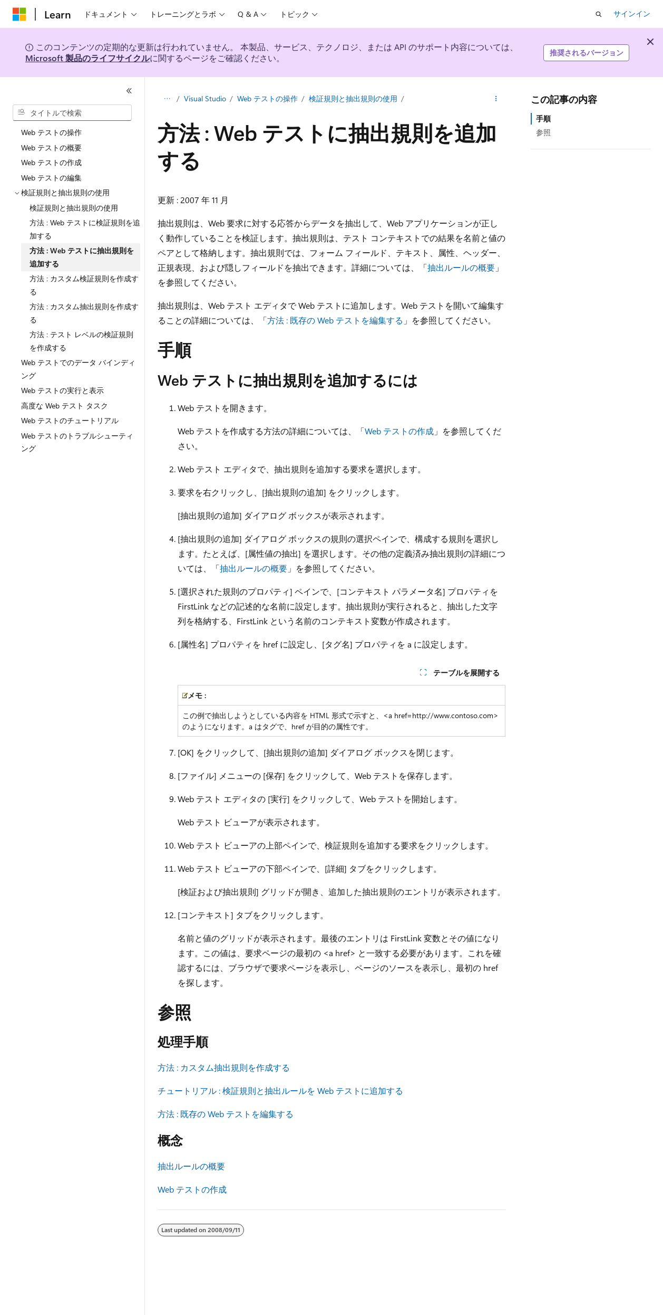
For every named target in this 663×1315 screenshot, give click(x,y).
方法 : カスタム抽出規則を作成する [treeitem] (84, 313)
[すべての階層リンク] (167, 98)
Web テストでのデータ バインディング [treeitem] (78, 368)
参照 (543, 132)
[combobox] (72, 112)
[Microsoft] (19, 14)
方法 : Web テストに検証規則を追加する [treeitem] (85, 229)
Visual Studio (205, 98)
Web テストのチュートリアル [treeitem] (70, 420)
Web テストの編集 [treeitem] (51, 178)
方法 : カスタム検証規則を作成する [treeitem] (84, 285)
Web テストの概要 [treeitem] (51, 147)
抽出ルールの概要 (461, 267)
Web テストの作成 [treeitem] (51, 162)
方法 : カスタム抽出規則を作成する (224, 1067)
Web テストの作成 (399, 430)
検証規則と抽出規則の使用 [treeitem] (74, 208)
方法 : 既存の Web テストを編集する (335, 320)
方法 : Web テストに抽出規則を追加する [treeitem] (82, 257)
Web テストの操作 (267, 98)
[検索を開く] (598, 14)
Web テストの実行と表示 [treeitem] (62, 390)
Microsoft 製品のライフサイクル (87, 57)
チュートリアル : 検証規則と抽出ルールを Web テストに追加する (280, 1090)
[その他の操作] (496, 98)
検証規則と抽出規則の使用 (353, 98)
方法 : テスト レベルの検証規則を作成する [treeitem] (81, 340)
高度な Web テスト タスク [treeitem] (64, 406)
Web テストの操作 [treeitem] (51, 132)
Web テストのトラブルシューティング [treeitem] (77, 442)
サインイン (631, 13)
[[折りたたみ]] (129, 90)
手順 (543, 118)
